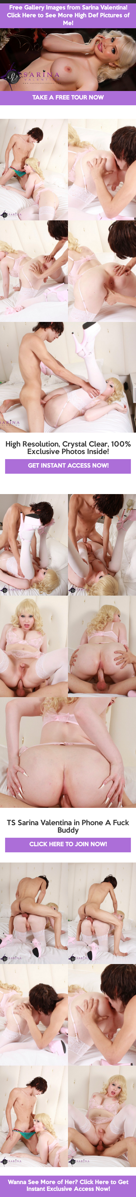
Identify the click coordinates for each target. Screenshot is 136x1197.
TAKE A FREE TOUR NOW (68, 98)
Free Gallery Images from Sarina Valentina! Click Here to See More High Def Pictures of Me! (68, 15)
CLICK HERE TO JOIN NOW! (68, 844)
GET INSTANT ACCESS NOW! (68, 466)
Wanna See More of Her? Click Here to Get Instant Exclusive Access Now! (68, 1186)
